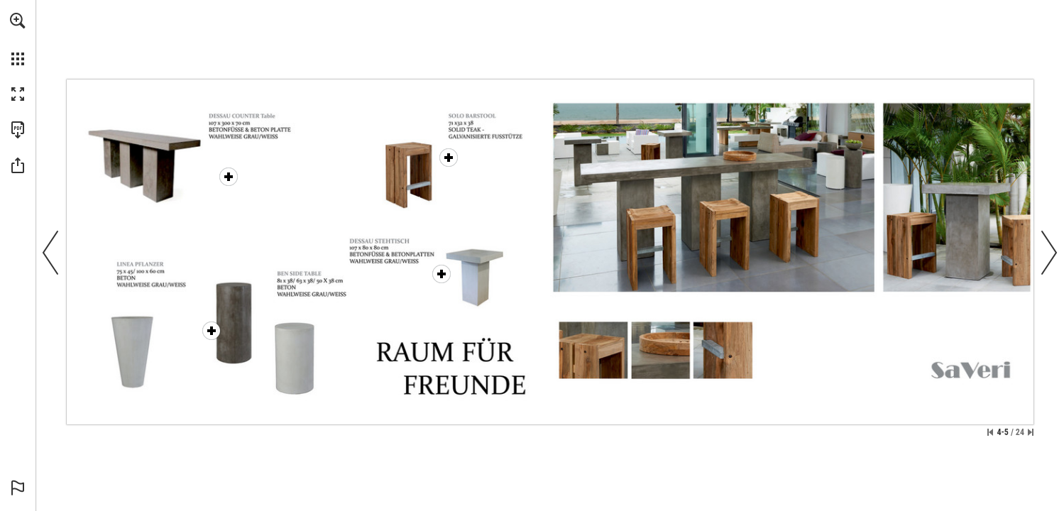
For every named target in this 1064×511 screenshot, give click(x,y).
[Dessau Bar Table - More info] (442, 274)
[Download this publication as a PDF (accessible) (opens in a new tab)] (17, 130)
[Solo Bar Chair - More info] (448, 157)
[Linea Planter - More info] (211, 330)
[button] (17, 20)
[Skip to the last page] (1030, 432)
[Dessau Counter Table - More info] (192, 161)
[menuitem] (17, 39)
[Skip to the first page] (990, 432)
